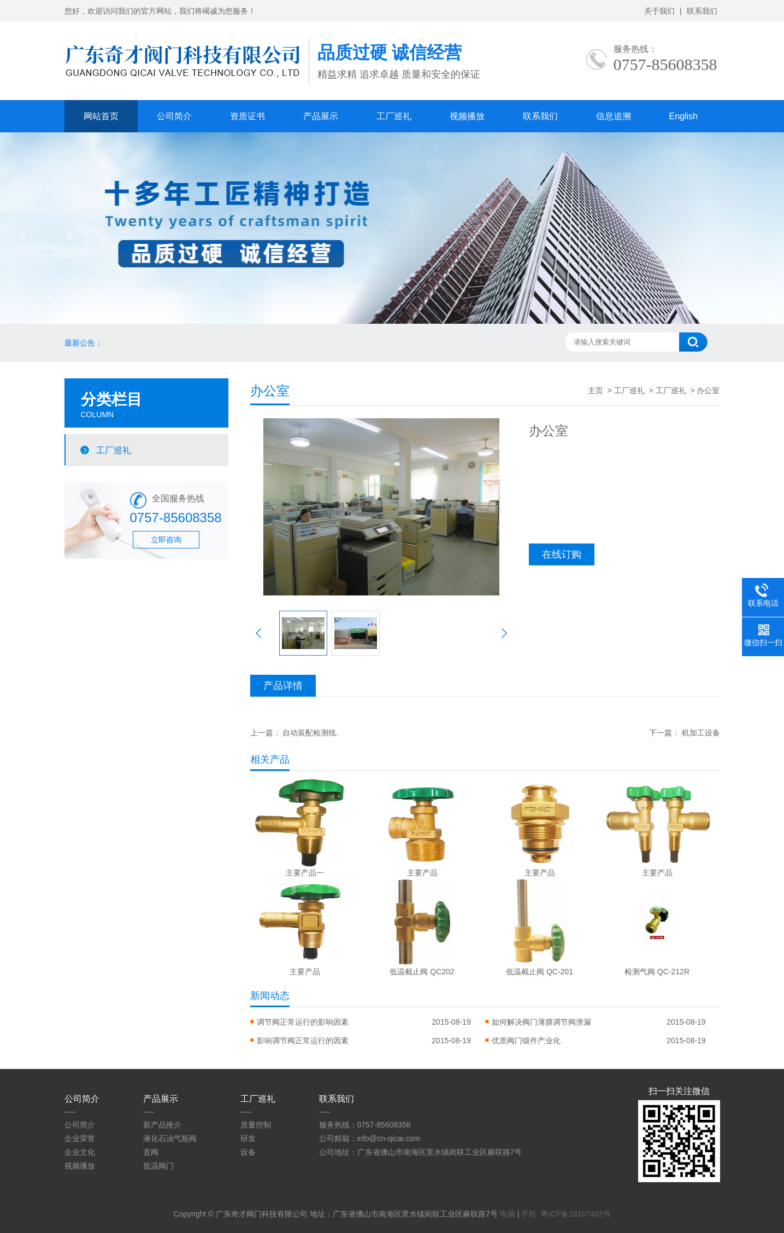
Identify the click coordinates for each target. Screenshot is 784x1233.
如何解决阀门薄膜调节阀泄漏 (541, 1022)
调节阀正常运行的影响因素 (303, 1022)
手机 (529, 1213)
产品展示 (320, 116)
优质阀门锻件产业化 (526, 1040)
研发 (248, 1138)
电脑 (507, 1213)
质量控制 (255, 1124)
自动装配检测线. (310, 732)
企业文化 (79, 1152)
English (683, 116)
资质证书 (247, 116)
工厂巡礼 (393, 116)
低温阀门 (158, 1165)
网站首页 (101, 116)
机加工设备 (701, 732)
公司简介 (174, 116)
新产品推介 (162, 1124)
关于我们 (659, 11)
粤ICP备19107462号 (576, 1213)
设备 (248, 1152)
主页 (595, 390)
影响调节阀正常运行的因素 (303, 1040)
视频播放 (467, 116)
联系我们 (702, 11)
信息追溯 (613, 116)
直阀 (150, 1152)
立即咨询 (166, 539)
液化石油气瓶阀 (170, 1138)
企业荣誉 (79, 1138)
